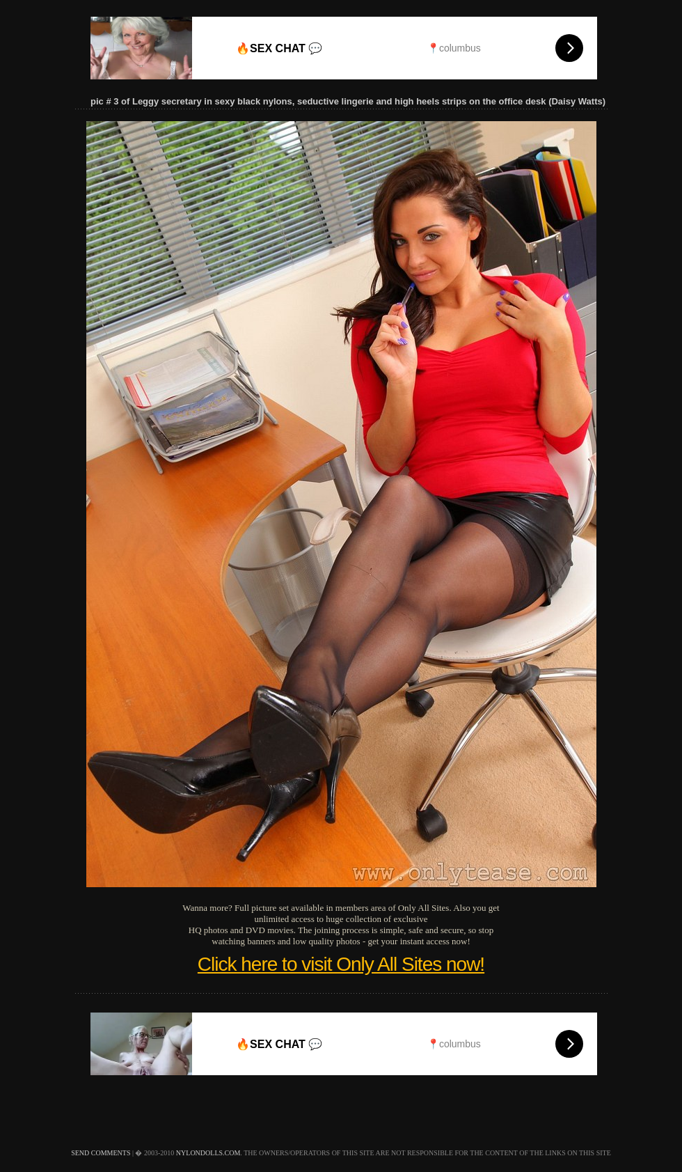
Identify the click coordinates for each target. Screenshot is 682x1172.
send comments (100, 1153)
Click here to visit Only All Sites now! (341, 964)
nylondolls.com (208, 1153)
